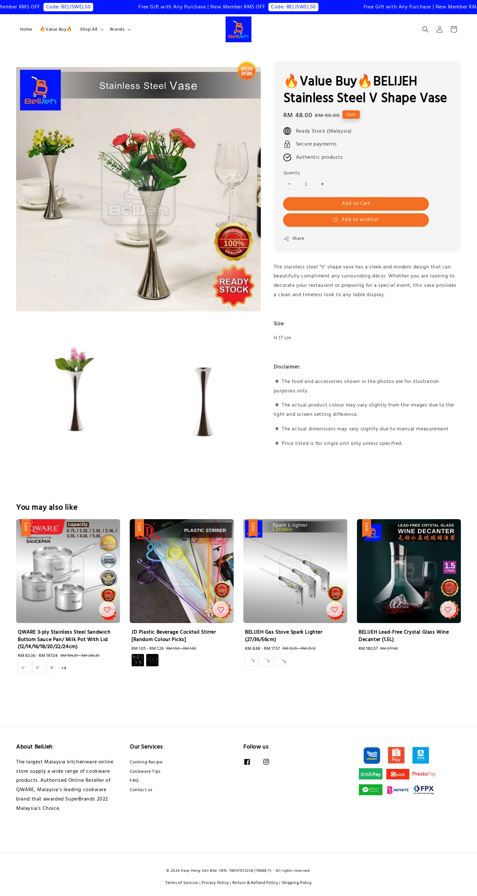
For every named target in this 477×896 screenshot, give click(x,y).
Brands (117, 29)
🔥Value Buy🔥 (56, 29)
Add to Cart (356, 203)
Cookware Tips (145, 771)
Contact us (141, 790)
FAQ (134, 780)
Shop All (88, 29)
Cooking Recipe (146, 762)
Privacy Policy (215, 883)
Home (26, 29)
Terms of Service (181, 883)
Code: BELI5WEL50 (73, 6)
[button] (425, 29)
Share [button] (293, 238)
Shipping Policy (297, 883)
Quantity (291, 173)
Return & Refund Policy (255, 883)
